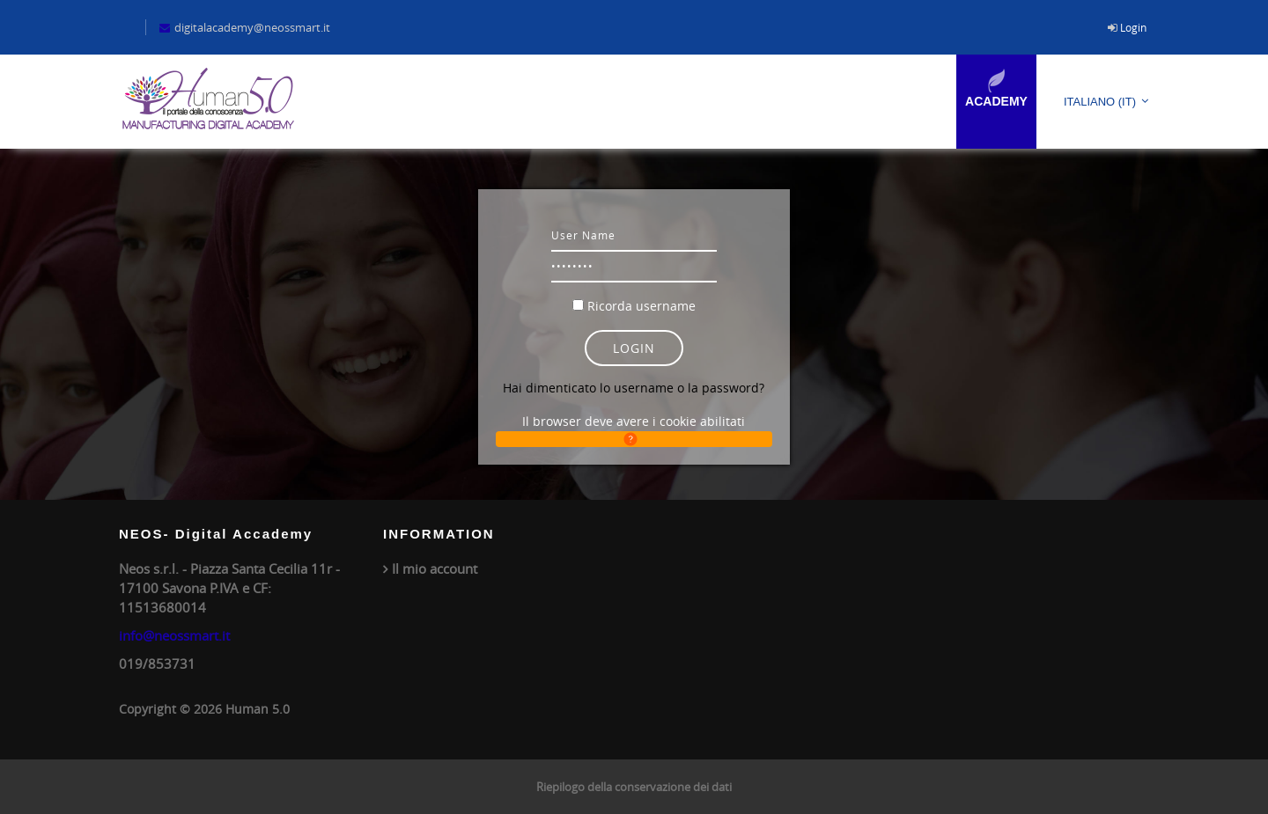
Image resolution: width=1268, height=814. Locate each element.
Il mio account (434, 568)
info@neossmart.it (174, 635)
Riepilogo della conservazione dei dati (634, 787)
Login (1133, 27)
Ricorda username (641, 305)
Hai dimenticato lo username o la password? (633, 387)
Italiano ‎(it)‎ (1100, 101)
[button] (633, 439)
